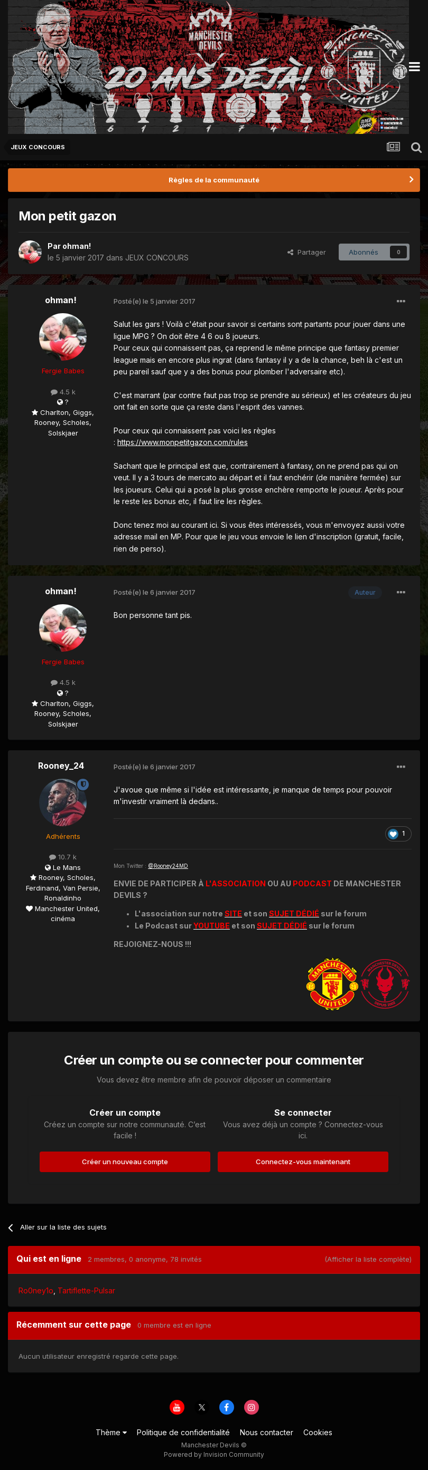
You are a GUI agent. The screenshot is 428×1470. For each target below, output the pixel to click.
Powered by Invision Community (214, 1454)
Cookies (317, 1432)
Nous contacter (266, 1432)
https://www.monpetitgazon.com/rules (182, 442)
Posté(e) (155, 301)
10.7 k (63, 857)
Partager (306, 252)
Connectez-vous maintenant (303, 1161)
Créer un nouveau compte (125, 1161)
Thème (111, 1432)
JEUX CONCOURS (157, 257)
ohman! (76, 245)
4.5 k (63, 392)
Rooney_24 (61, 765)
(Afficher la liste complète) (368, 1259)
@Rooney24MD (168, 866)
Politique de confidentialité (183, 1432)
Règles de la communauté (214, 180)
